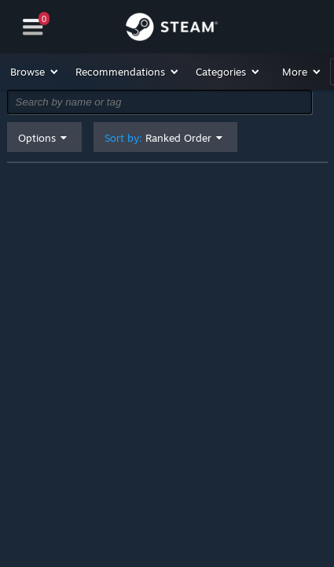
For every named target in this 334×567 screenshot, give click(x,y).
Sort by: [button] (158, 138)
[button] (35, 72)
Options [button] (37, 138)
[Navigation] (33, 27)
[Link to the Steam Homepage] (171, 29)
